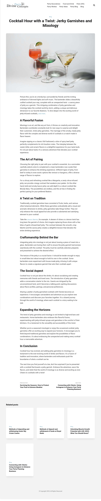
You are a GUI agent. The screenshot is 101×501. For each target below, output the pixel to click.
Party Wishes (52, 7)
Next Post (65, 386)
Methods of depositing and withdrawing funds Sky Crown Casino (19, 432)
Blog (82, 7)
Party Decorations (53, 4)
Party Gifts (80, 4)
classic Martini (32, 220)
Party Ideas (63, 7)
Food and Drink (68, 4)
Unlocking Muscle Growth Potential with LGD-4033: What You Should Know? (81, 432)
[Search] (94, 5)
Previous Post (35, 385)
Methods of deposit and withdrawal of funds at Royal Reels (49, 432)
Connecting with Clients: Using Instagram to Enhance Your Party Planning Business (18, 470)
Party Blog (74, 7)
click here (42, 114)
